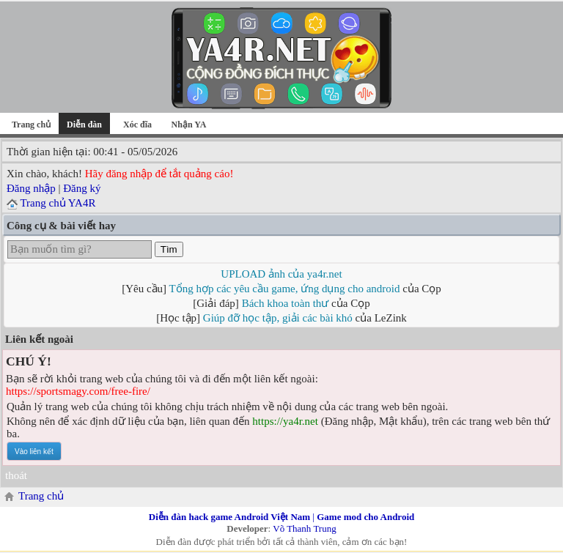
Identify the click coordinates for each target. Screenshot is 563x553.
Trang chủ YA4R (57, 203)
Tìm (169, 249)
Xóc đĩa (137, 124)
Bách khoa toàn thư (285, 303)
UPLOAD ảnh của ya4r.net (281, 274)
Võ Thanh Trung (304, 528)
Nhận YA (189, 124)
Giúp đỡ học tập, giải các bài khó (278, 318)
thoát (16, 475)
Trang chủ (31, 124)
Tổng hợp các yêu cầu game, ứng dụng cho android (284, 288)
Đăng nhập (31, 188)
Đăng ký (81, 188)
